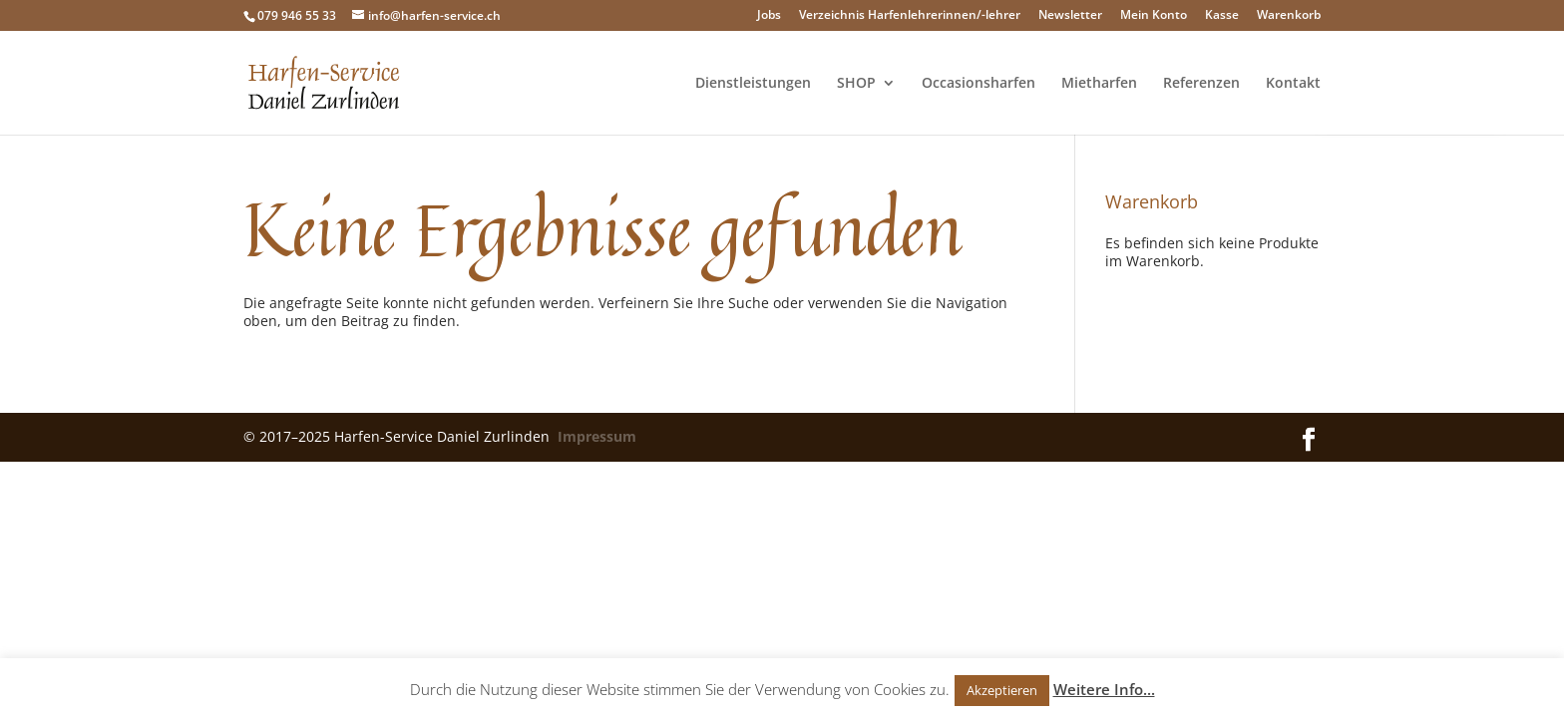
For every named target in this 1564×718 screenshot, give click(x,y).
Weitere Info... (1104, 689)
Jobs (769, 16)
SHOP (856, 84)
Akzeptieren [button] (1002, 690)
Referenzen (1201, 84)
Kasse (1222, 16)
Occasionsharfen (978, 84)
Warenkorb (1289, 16)
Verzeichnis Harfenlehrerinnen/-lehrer (909, 16)
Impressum (597, 436)
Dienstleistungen (753, 84)
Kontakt (1293, 84)
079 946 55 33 (296, 15)
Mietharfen (1099, 84)
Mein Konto (1153, 16)
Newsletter (1070, 16)
